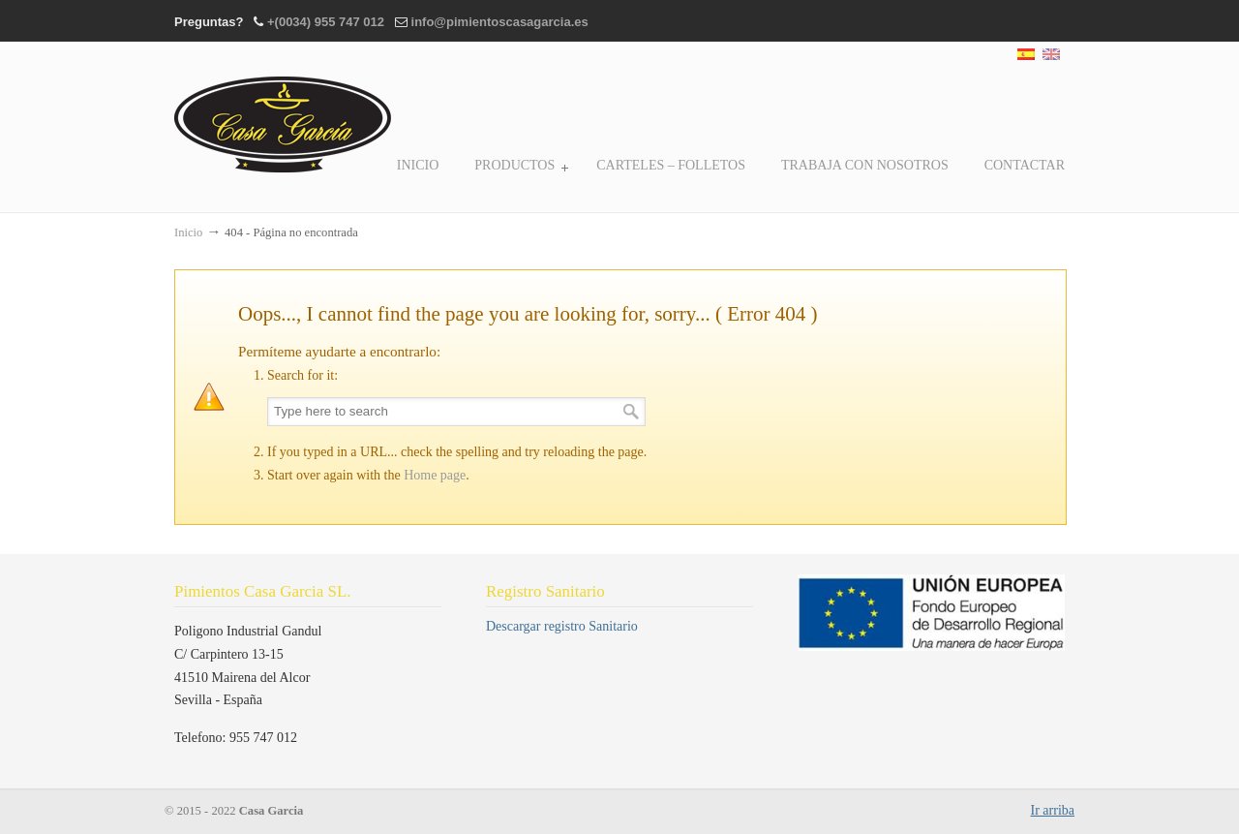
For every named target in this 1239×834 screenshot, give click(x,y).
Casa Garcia (283, 110)
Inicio (188, 232)
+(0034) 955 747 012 (325, 22)
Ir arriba (1052, 810)
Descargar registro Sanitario (562, 626)
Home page (435, 475)
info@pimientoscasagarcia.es (500, 22)
